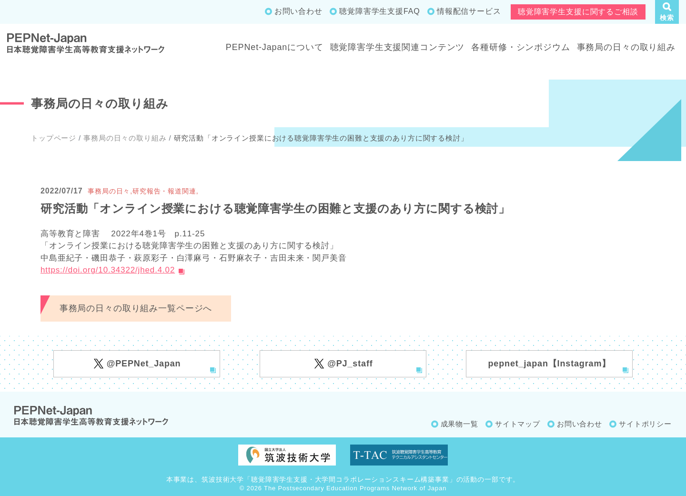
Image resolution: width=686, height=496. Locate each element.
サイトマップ (517, 424)
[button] (667, 12)
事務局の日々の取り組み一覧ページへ (136, 308)
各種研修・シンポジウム (520, 47)
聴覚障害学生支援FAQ (379, 11)
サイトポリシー (645, 424)
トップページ (53, 138)
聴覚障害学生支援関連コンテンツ (397, 47)
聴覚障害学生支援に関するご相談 (578, 12)
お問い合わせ (298, 11)
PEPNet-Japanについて (274, 47)
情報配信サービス (469, 11)
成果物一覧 (459, 424)
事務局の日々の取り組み (626, 47)
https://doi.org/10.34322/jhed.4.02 (107, 269)
